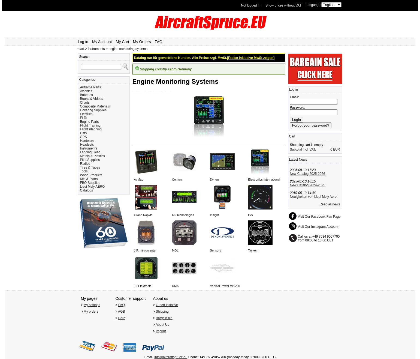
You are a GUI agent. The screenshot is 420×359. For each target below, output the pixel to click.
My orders (91, 311)
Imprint (161, 331)
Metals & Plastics (92, 156)
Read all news (329, 204)
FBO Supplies (90, 183)
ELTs (83, 118)
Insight (214, 215)
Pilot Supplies (90, 160)
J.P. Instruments (144, 250)
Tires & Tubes (90, 167)
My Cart (122, 42)
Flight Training (90, 125)
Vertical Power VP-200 (225, 286)
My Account (102, 42)
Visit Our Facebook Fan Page (319, 217)
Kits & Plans (89, 179)
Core (121, 318)
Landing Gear (90, 152)
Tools (84, 171)
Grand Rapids (143, 215)
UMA (175, 286)
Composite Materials (95, 106)
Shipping (162, 311)
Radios (85, 164)
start (81, 49)
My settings (92, 305)
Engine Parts (89, 122)
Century (177, 179)
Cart (292, 136)
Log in (83, 42)
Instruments (88, 148)
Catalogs (86, 190)
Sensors (215, 250)
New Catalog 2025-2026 (307, 174)
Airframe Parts (90, 87)
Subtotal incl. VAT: (303, 149)
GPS (83, 137)
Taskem (253, 250)
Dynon (214, 179)
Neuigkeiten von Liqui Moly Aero (313, 197)
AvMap (138, 179)
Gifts (83, 133)
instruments (96, 49)
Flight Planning (91, 129)
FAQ (158, 42)
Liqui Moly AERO (92, 187)
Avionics (86, 91)
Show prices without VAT (283, 5)
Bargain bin (164, 318)
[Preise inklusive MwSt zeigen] (250, 58)
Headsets (87, 144)
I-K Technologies (183, 215)
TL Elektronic (143, 286)
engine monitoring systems (127, 49)
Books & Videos (91, 99)
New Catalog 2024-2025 (307, 185)
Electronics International (264, 179)
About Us (162, 325)
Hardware (87, 141)
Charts (85, 102)
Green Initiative (167, 305)
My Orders (142, 42)
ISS (250, 215)
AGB (121, 311)
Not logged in (250, 5)
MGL (175, 250)
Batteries (86, 95)
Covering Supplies (93, 110)
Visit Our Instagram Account (318, 227)
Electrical (86, 114)
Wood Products (91, 175)
